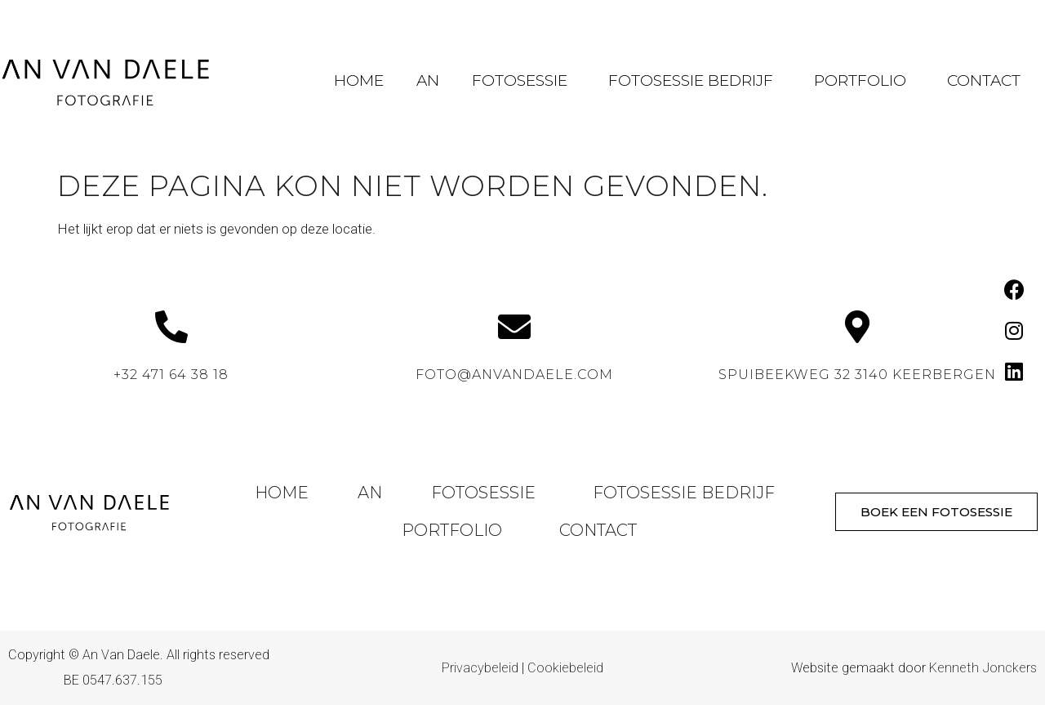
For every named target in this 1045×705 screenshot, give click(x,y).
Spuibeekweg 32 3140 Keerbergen (857, 374)
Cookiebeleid (565, 668)
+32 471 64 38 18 (171, 374)
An (427, 80)
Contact (984, 80)
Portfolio (864, 80)
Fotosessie (524, 80)
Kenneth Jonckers (983, 668)
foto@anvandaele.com (514, 374)
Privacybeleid (480, 668)
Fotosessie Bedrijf (694, 80)
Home (359, 80)
